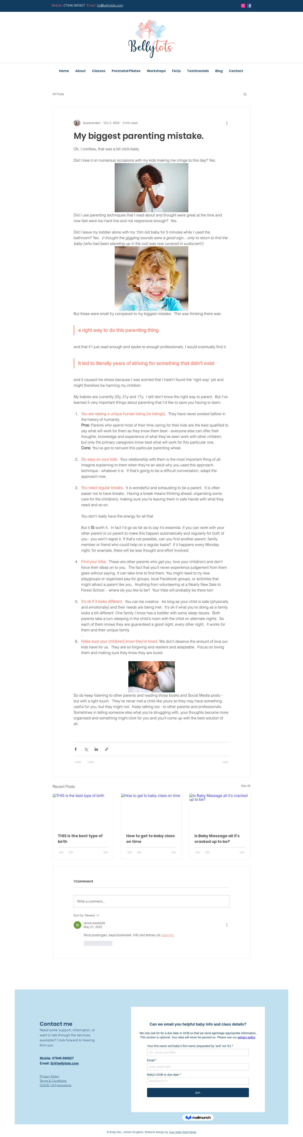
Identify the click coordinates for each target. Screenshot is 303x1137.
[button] (245, 94)
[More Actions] (226, 925)
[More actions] (226, 122)
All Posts (58, 94)
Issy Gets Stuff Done (182, 1132)
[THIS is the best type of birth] (83, 811)
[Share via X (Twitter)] (86, 749)
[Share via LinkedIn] (96, 749)
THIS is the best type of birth (80, 838)
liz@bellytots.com (64, 1063)
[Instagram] (243, 6)
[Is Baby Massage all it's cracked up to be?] (219, 811)
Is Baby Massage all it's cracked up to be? (217, 838)
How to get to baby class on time (150, 838)
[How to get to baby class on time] (151, 811)
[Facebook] (249, 6)
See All (245, 786)
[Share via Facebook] (76, 749)
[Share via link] (107, 749)
